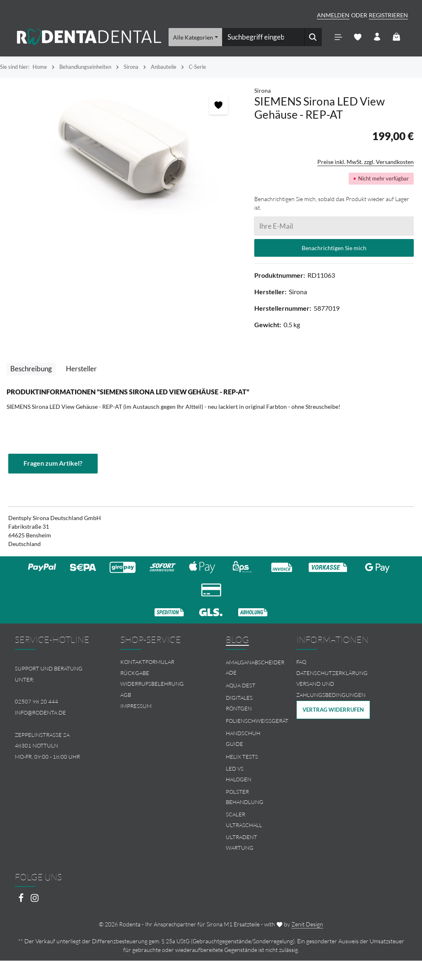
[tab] (31, 369)
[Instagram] (34, 901)
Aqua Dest (241, 685)
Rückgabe (134, 673)
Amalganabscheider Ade (255, 668)
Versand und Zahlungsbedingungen (331, 690)
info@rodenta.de (40, 713)
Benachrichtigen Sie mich (334, 248)
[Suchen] (313, 37)
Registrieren (388, 15)
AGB (125, 695)
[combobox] (263, 37)
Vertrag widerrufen (333, 710)
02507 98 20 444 (36, 701)
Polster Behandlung (244, 797)
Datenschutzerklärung (332, 673)
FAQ (301, 662)
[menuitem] (158, 662)
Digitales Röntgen (239, 703)
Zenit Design (307, 924)
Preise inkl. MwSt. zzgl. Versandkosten (365, 162)
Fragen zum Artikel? (52, 464)
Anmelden (333, 15)
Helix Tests (242, 757)
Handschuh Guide (243, 739)
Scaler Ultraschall (244, 820)
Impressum (136, 706)
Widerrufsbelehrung (152, 684)
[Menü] (338, 37)
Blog (237, 640)
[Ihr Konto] (377, 37)
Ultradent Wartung (241, 843)
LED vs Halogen (238, 774)
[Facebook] (21, 901)
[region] (123, 151)
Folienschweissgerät (257, 721)
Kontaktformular (147, 662)
